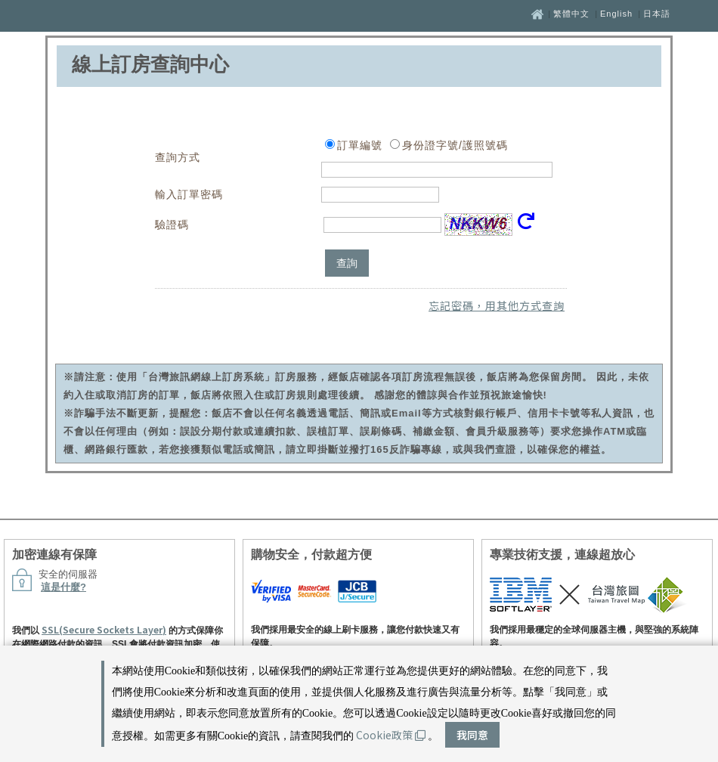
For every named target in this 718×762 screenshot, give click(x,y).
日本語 (656, 13)
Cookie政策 (391, 734)
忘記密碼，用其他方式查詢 (497, 305)
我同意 (472, 734)
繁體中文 (571, 13)
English (616, 13)
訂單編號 (359, 145)
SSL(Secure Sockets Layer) (104, 629)
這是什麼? (63, 587)
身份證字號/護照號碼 (455, 145)
